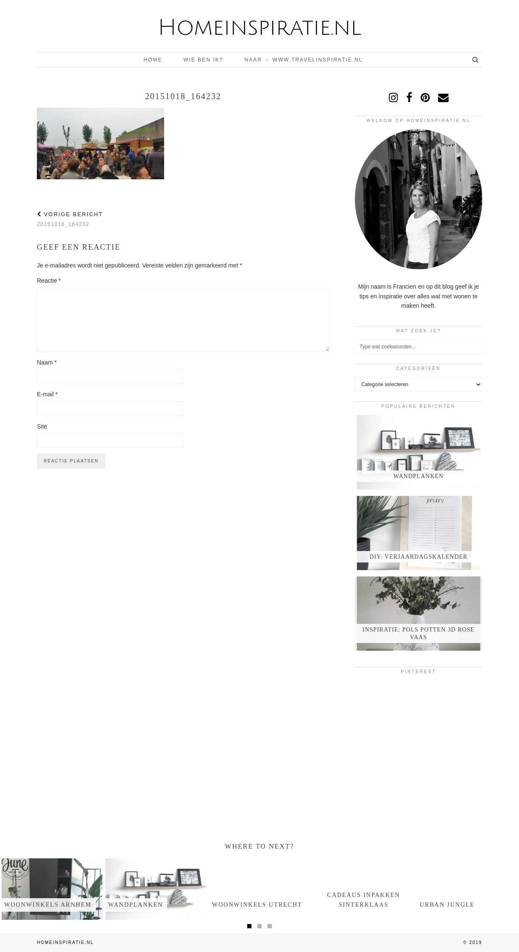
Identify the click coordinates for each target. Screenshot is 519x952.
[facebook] (409, 97)
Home (153, 60)
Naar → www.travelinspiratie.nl (304, 60)
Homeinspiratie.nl (259, 28)
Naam (47, 362)
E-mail (47, 394)
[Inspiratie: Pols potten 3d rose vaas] (418, 613)
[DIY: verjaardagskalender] (418, 533)
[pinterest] (425, 97)
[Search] (475, 59)
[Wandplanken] (418, 452)
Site (42, 426)
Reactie (49, 280)
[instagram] (393, 97)
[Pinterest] (376, 701)
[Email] (443, 97)
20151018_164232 (70, 219)
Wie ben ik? (203, 60)
